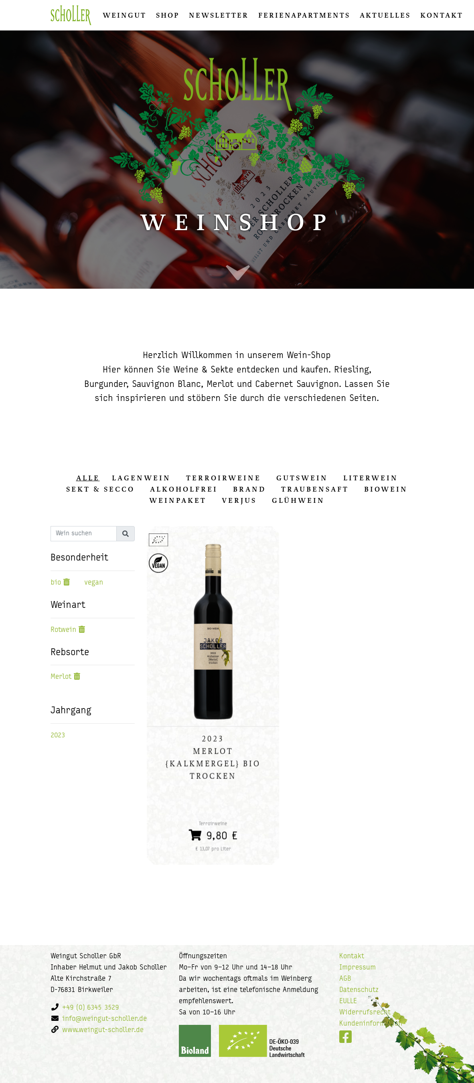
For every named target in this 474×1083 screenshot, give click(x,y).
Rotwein (63, 630)
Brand (249, 489)
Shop (167, 15)
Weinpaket (178, 500)
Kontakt (441, 15)
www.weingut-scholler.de (103, 1030)
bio (56, 583)
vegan (93, 583)
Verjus (239, 500)
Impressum (357, 968)
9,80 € (213, 835)
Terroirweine (223, 478)
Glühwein (298, 500)
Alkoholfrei (184, 489)
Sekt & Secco (100, 489)
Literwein (370, 478)
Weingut (124, 15)
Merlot (61, 677)
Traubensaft (315, 489)
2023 (58, 735)
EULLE (348, 1001)
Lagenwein (141, 478)
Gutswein (302, 478)
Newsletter (219, 15)
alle (88, 478)
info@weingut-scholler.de (104, 1019)
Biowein (386, 489)
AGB (345, 979)
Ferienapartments (304, 15)
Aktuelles (385, 15)
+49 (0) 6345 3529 (90, 1008)
